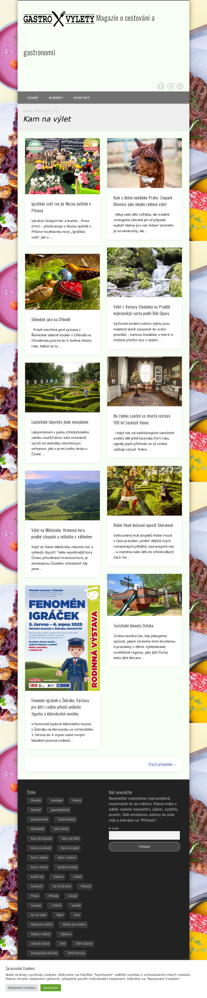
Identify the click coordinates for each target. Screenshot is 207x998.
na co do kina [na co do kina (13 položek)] (62, 886)
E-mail (114, 828)
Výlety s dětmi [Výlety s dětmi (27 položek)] (40, 934)
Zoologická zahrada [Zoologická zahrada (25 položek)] (44, 953)
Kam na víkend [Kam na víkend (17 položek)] (41, 848)
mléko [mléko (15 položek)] (78, 877)
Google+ (170, 86)
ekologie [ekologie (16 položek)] (57, 800)
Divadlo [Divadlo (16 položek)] (36, 800)
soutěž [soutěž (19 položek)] (76, 905)
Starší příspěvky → (162, 764)
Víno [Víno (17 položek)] (77, 915)
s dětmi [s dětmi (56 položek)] (56, 905)
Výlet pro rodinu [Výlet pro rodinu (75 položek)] (42, 924)
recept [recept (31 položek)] (72, 896)
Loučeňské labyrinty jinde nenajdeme (60, 422)
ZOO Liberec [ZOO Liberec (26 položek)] (84, 943)
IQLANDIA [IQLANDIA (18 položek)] (37, 829)
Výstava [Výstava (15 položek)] (66, 934)
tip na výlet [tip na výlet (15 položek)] (38, 915)
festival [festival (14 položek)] (36, 810)
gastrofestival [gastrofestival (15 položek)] (60, 810)
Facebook (161, 86)
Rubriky (56, 97)
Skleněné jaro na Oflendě (51, 319)
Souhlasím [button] (50, 987)
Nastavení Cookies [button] (21, 987)
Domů (33, 97)
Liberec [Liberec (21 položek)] (59, 877)
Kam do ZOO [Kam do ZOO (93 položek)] (70, 838)
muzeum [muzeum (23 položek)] (37, 886)
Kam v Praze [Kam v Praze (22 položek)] (39, 867)
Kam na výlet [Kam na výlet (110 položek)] (70, 848)
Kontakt (82, 97)
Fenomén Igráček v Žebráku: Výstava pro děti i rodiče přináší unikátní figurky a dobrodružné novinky (60, 706)
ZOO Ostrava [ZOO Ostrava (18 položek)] (76, 953)
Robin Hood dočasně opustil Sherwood (143, 525)
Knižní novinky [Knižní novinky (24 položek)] (67, 867)
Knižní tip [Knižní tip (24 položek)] (37, 877)
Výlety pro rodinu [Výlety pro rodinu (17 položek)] (74, 924)
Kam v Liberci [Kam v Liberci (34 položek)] (67, 857)
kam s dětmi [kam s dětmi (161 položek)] (39, 857)
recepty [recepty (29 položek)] (36, 905)
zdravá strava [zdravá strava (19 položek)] (40, 943)
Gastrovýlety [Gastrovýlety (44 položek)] (66, 819)
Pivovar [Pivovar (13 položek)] (86, 886)
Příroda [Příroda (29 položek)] (53, 896)
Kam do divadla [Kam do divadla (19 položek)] (41, 838)
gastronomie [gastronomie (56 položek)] (39, 819)
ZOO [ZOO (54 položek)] (63, 943)
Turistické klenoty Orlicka (133, 626)
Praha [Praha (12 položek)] (35, 896)
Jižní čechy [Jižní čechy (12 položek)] (61, 829)
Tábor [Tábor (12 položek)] (60, 915)
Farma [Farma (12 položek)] (77, 800)
